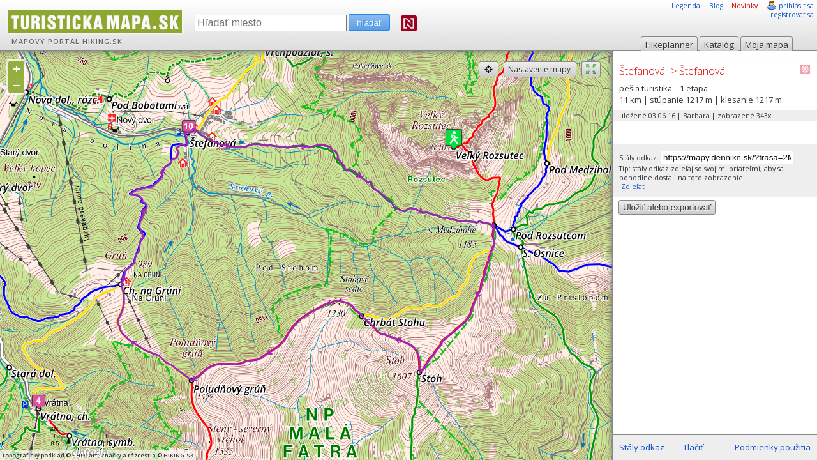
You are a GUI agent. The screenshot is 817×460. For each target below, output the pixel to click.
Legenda (685, 5)
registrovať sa (792, 14)
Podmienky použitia (773, 447)
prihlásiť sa (796, 5)
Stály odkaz (641, 447)
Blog (716, 5)
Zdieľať (632, 186)
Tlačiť (693, 447)
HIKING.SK (102, 41)
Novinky (744, 5)
